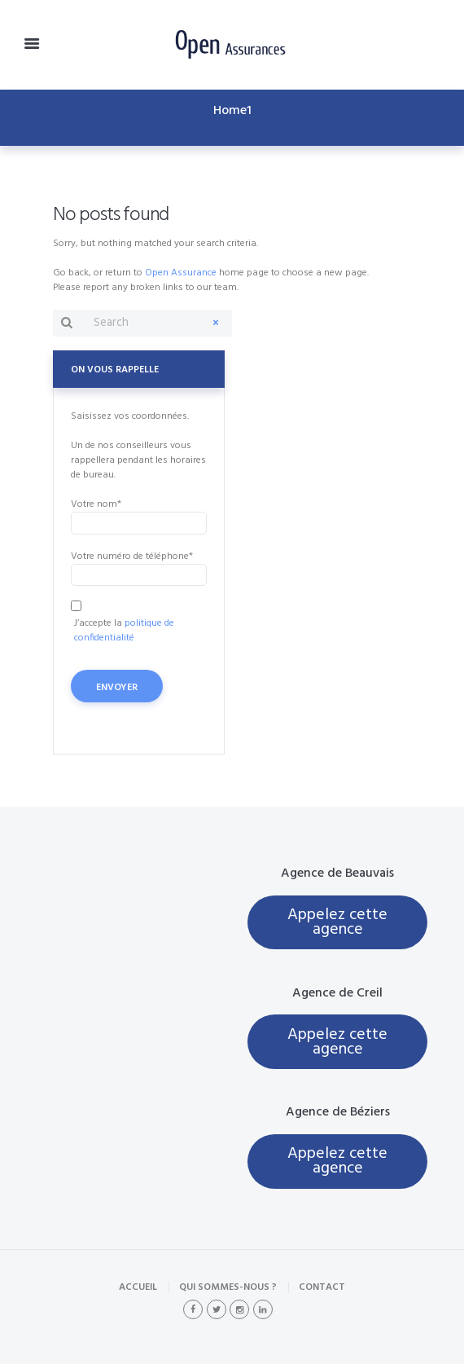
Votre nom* (139, 515)
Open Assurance (181, 273)
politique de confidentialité (124, 630)
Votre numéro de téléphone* (139, 567)
